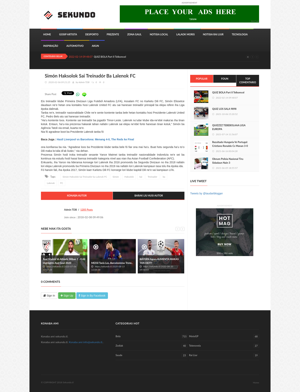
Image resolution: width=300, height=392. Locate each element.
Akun (95, 45)
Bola (151, 336)
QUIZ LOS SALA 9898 (224, 108)
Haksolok (129, 176)
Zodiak (151, 346)
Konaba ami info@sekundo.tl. (86, 342)
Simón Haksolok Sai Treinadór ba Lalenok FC (85, 176)
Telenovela (224, 346)
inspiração (50, 45)
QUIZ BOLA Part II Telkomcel (110, 56)
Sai (140, 176)
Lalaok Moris (185, 34)
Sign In (49, 295)
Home (47, 34)
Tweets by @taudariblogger (206, 193)
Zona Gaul (134, 34)
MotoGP (224, 336)
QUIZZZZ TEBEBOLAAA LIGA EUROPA (228, 127)
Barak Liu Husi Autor (149, 195)
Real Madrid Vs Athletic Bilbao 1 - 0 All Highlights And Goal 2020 (64, 261)
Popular (201, 78)
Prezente (113, 34)
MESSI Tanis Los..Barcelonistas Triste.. (112, 262)
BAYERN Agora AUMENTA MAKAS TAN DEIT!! (159, 261)
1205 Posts (86, 209)
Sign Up (67, 295)
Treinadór (152, 176)
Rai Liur (224, 355)
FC (61, 183)
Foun (224, 78)
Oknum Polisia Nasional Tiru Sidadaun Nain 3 (227, 160)
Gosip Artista (68, 34)
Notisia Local (159, 34)
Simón (116, 176)
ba (164, 176)
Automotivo (75, 45)
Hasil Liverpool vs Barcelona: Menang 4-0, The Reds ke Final (95, 139)
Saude (151, 355)
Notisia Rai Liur (213, 34)
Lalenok (51, 183)
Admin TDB (83, 82)
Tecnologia (240, 34)
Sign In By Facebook (92, 295)
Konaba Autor (77, 195)
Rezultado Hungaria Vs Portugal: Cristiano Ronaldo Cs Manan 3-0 (230, 144)
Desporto (91, 34)
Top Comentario (247, 80)
